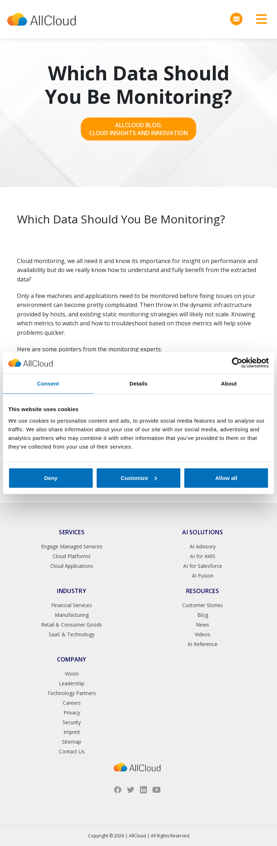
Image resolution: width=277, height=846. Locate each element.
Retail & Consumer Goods (71, 624)
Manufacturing (72, 614)
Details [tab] (138, 383)
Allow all (226, 478)
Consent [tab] (48, 383)
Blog (202, 614)
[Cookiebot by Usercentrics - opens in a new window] (237, 362)
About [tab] (229, 383)
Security (71, 722)
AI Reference (202, 644)
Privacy (71, 712)
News (202, 624)
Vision (72, 673)
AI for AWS (202, 556)
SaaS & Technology (71, 634)
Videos (202, 634)
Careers (72, 702)
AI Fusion (203, 575)
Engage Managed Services (71, 546)
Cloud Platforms (72, 556)
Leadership (71, 683)
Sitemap (71, 741)
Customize (139, 478)
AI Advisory (203, 546)
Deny (50, 478)
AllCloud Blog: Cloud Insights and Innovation (138, 129)
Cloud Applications (71, 565)
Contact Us (72, 751)
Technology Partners (71, 693)
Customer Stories (202, 605)
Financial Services (71, 605)
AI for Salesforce (202, 565)
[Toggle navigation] (259, 19)
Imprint (71, 732)
